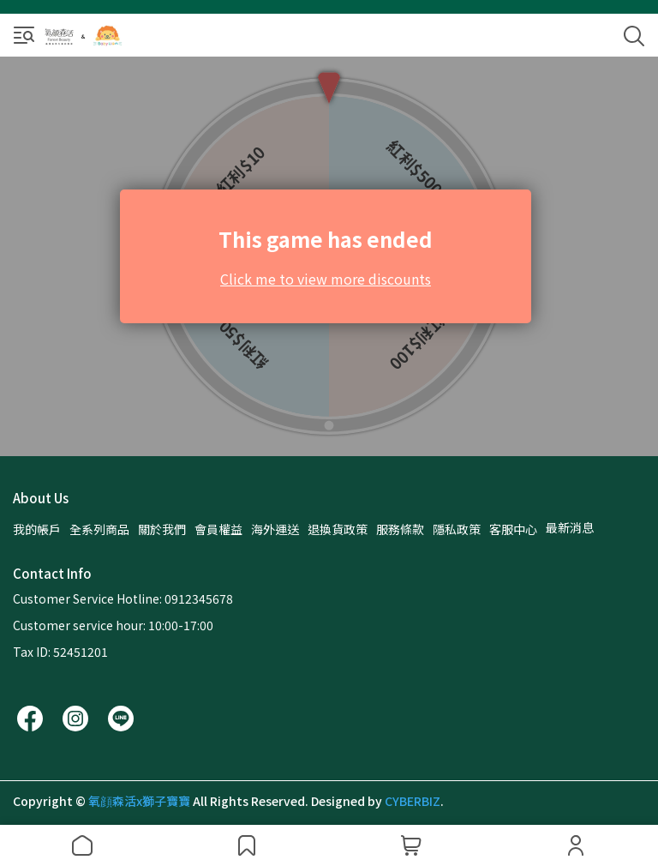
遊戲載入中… (329, 256)
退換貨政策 (338, 529)
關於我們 (162, 529)
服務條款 (400, 529)
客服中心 (513, 529)
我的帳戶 (37, 529)
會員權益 (218, 529)
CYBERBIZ (412, 800)
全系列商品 (99, 529)
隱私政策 (457, 529)
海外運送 (275, 529)
